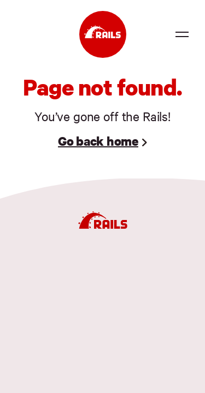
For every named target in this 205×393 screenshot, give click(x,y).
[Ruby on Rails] (102, 34)
